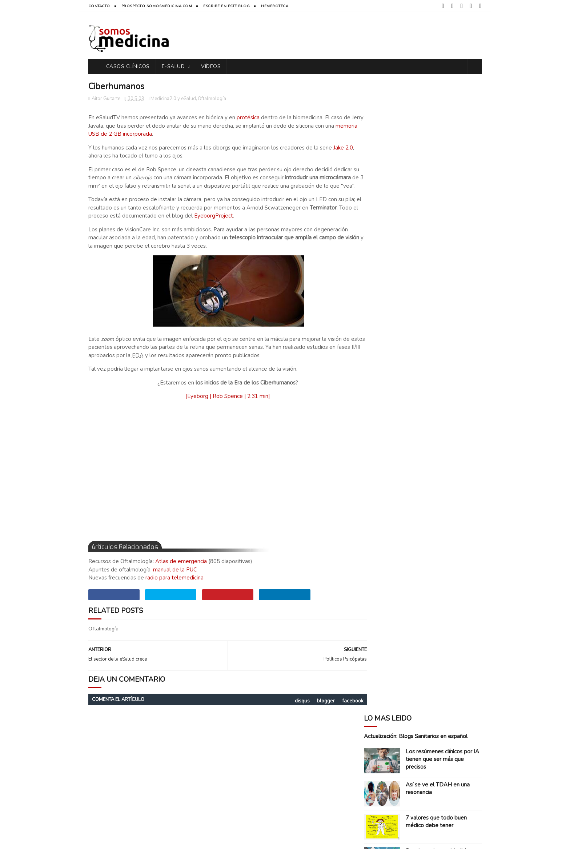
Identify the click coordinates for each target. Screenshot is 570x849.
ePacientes (380, 421)
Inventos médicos (388, 383)
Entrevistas (445, 357)
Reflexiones (437, 396)
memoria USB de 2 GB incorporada (131, 134)
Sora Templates (270, 839)
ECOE (416, 357)
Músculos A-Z (422, 248)
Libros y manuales (439, 383)
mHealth (437, 434)
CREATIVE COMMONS (207, 839)
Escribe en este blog (226, 6)
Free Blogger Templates (319, 839)
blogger (309, 709)
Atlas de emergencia (181, 570)
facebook (336, 709)
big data (440, 408)
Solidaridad (407, 408)
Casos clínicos (385, 357)
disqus (285, 709)
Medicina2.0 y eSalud (173, 99)
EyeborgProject (263, 224)
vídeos (211, 66)
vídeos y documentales (395, 447)
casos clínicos (128, 66)
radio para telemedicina (174, 586)
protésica (248, 117)
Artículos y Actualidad (395, 345)
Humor (419, 370)
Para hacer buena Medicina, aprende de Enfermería (439, 218)
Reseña (376, 408)
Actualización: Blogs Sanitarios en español (415, 100)
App (372, 332)
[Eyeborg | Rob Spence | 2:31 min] (219, 404)
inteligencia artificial (393, 434)
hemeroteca (274, 6)
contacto (99, 6)
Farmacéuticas (385, 370)
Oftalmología (212, 99)
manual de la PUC (175, 578)
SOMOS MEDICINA (133, 839)
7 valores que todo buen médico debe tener (436, 185)
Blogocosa (444, 345)
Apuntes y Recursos (408, 332)
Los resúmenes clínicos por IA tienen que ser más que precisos (442, 123)
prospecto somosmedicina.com (156, 6)
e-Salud (173, 66)
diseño (467, 408)
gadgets (411, 421)
